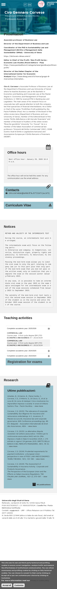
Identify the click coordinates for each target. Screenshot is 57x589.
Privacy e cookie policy (40, 582)
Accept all (7, 587)
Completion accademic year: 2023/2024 (21, 356)
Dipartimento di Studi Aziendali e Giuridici (22, 16)
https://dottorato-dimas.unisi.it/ (17, 56)
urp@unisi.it (14, 510)
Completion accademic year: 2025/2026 (21, 328)
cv (30, 205)
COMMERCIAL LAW (14, 333)
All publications (44, 484)
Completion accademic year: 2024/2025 (21, 351)
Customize (19, 587)
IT (25, 5)
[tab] (28, 328)
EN (29, 5)
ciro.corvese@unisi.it (19, 193)
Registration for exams (25, 362)
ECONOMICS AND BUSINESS (18, 338)
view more (39, 406)
